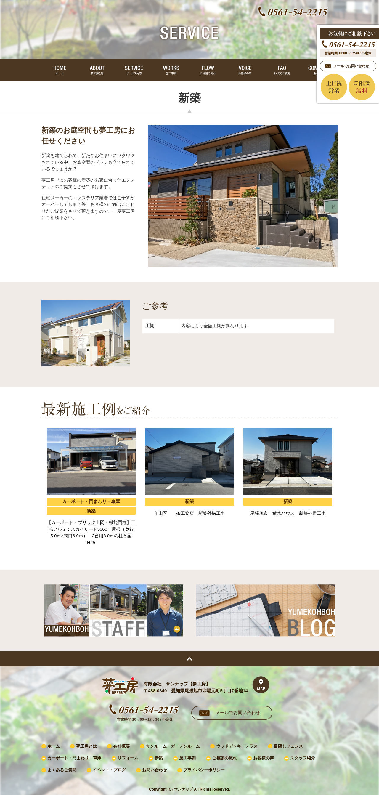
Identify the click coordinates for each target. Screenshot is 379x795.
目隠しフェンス (288, 746)
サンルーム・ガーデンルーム (173, 746)
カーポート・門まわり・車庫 (74, 758)
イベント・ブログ (109, 770)
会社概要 (121, 746)
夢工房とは (86, 746)
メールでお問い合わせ (238, 712)
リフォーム (128, 758)
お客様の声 (263, 758)
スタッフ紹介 (302, 758)
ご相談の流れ (224, 758)
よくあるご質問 (61, 770)
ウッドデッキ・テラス (237, 746)
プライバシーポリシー (204, 770)
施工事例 (187, 758)
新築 (159, 758)
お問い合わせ (154, 770)
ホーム (53, 746)
